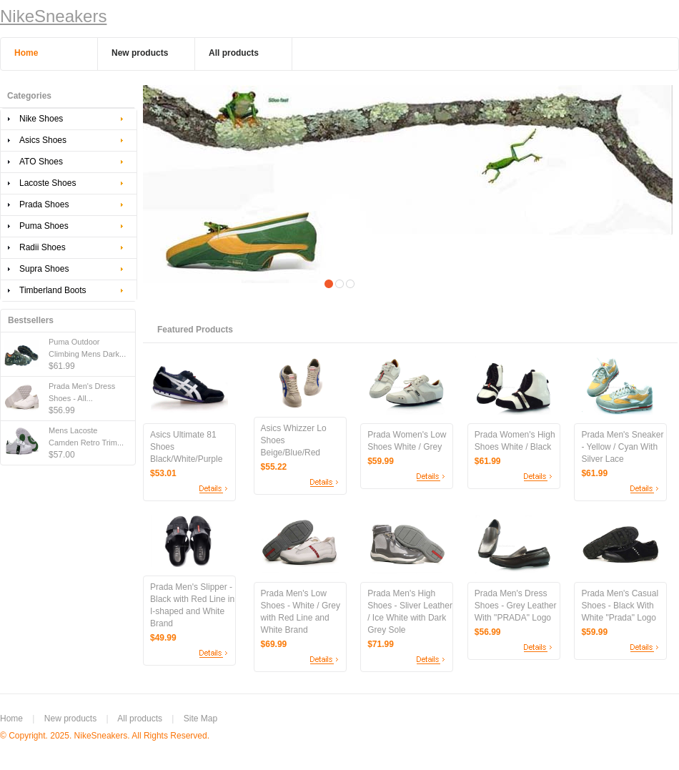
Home (11, 719)
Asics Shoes (42, 140)
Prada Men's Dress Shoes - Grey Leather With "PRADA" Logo (516, 605)
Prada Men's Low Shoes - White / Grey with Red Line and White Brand (300, 611)
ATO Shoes (41, 162)
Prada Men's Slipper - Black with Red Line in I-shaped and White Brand (192, 605)
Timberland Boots (52, 290)
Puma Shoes (44, 226)
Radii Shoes (42, 247)
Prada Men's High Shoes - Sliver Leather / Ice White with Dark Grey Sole (409, 611)
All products (139, 719)
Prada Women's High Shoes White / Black (515, 441)
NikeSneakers (53, 16)
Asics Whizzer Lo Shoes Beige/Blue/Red (294, 440)
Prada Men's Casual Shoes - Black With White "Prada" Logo (619, 605)
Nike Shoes (41, 119)
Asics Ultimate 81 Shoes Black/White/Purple (186, 447)
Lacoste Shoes (47, 183)
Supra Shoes (44, 269)
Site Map (200, 719)
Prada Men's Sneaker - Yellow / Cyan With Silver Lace (622, 447)
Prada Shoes (44, 204)
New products (70, 719)
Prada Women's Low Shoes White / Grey (406, 441)
